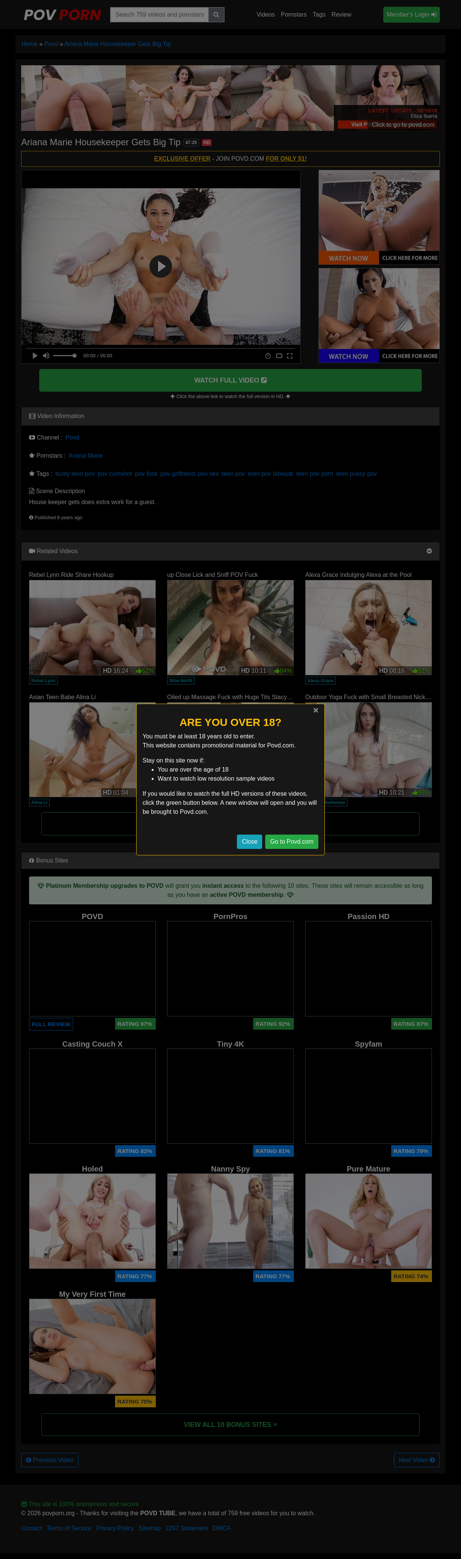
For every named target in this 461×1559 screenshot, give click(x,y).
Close (249, 841)
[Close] (315, 710)
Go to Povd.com (291, 841)
